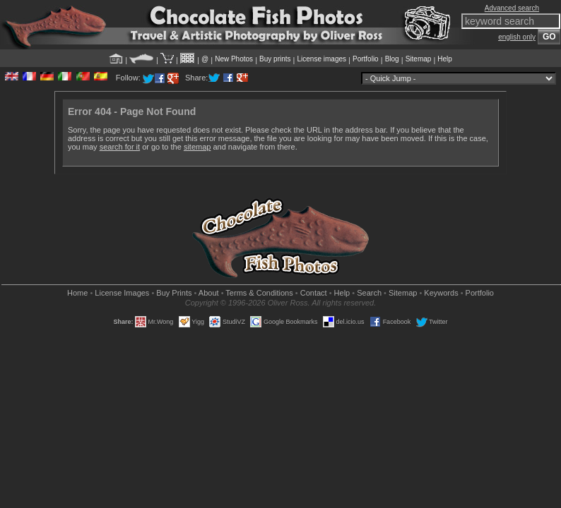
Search (369, 293)
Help (444, 59)
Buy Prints (173, 293)
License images (321, 59)
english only (517, 37)
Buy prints (274, 59)
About (209, 293)
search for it (120, 147)
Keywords (441, 293)
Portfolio (366, 59)
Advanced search (512, 8)
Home (77, 293)
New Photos (234, 59)
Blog (392, 59)
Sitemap (419, 59)
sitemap (197, 147)
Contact (313, 293)
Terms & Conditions (259, 293)
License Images (122, 293)
